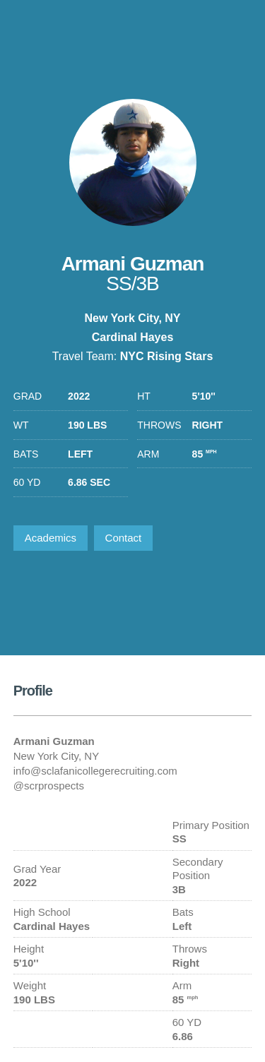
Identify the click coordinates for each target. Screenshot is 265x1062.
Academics (50, 538)
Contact (123, 538)
